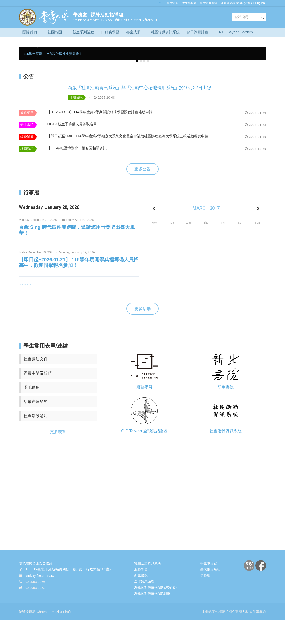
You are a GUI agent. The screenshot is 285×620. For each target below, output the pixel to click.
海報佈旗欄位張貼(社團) (236, 3)
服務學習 (112, 32)
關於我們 (30, 32)
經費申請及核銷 (38, 373)
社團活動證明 (36, 416)
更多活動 (142, 309)
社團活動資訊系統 (165, 32)
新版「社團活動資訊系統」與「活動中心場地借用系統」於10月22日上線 (140, 87)
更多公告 (142, 169)
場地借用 (32, 387)
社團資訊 (76, 97)
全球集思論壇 (144, 581)
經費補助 (27, 137)
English (260, 3)
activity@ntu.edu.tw (39, 576)
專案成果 (133, 32)
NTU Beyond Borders (236, 32)
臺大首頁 (173, 3)
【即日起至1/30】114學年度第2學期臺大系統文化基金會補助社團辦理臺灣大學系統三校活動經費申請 (127, 136)
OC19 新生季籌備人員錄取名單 (72, 124)
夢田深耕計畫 (198, 32)
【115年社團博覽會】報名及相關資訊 (77, 148)
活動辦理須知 (36, 401)
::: (160, 3)
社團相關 (55, 32)
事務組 (205, 575)
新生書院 (27, 125)
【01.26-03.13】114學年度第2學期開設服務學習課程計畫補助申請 (100, 112)
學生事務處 (189, 3)
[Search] (249, 17)
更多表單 (58, 432)
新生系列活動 (84, 32)
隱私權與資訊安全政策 (35, 563)
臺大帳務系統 (208, 3)
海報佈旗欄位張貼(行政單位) (155, 587)
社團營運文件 (36, 359)
